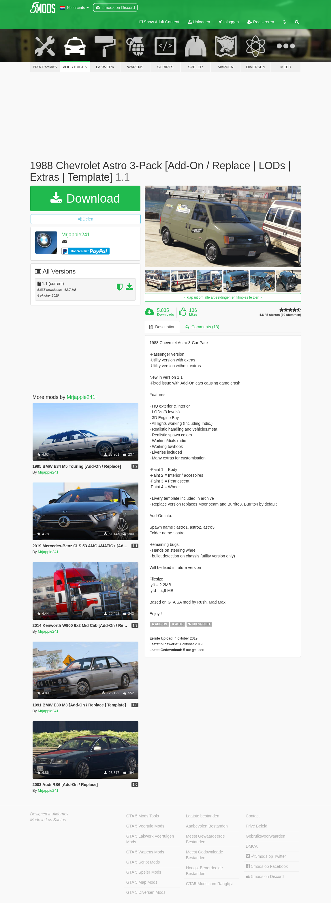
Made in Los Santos (48, 819)
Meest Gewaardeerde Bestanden (205, 839)
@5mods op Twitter (266, 856)
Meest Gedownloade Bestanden (204, 855)
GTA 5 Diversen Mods (146, 892)
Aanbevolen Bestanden (207, 826)
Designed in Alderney (49, 814)
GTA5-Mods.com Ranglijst (209, 883)
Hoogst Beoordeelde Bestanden (204, 871)
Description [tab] (162, 327)
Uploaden (199, 22)
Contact (252, 816)
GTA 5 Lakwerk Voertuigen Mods (150, 839)
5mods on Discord (265, 876)
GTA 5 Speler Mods (143, 872)
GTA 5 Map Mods (141, 882)
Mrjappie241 (75, 234)
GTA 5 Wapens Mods (145, 852)
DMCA (251, 846)
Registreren (260, 22)
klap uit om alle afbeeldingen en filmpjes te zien (222, 297)
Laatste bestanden (202, 816)
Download (85, 198)
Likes (193, 314)
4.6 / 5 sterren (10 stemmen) (280, 314)
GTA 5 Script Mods (143, 862)
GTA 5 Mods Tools (142, 816)
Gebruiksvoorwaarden (265, 836)
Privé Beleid (256, 826)
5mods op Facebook (267, 866)
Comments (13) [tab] (202, 327)
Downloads (165, 314)
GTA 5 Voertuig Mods (145, 826)
